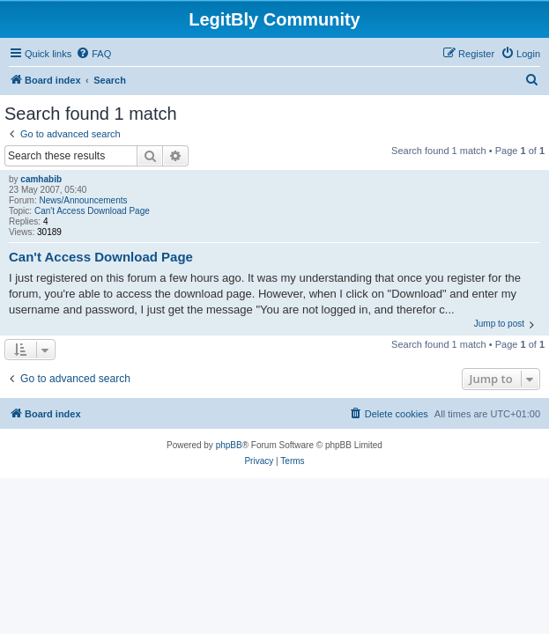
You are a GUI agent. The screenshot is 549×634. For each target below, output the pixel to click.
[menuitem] (93, 53)
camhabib (41, 179)
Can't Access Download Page (92, 211)
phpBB (229, 445)
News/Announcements (83, 200)
